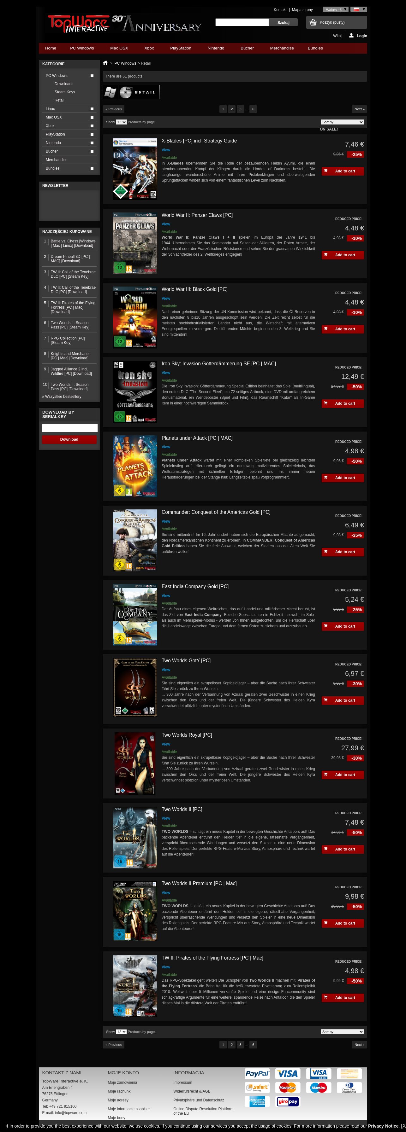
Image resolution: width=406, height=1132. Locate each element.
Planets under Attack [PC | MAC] (197, 438)
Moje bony (116, 1118)
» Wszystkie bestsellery (61, 396)
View (166, 150)
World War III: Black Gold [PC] (195, 289)
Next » (360, 109)
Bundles (315, 50)
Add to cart (339, 171)
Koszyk (332, 22)
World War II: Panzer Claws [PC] (197, 215)
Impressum (182, 1082)
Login (358, 35)
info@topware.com (71, 1113)
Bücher (247, 50)
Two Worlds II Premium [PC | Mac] (199, 883)
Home (50, 48)
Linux (50, 109)
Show (110, 122)
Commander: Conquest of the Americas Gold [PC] (216, 512)
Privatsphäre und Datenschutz (198, 1100)
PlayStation (180, 50)
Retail (59, 100)
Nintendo (215, 50)
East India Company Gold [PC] (195, 586)
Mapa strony (302, 10)
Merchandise (282, 48)
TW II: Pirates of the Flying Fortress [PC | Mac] (212, 958)
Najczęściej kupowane (67, 231)
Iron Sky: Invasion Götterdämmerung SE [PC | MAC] (219, 363)
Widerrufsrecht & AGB (191, 1091)
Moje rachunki (119, 1091)
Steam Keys (65, 92)
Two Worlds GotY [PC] (186, 660)
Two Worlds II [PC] (182, 809)
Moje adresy (118, 1100)
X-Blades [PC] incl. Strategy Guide (199, 140)
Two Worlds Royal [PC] (187, 735)
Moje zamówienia (122, 1082)
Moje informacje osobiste (129, 1109)
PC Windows (82, 50)
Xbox (149, 50)
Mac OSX (119, 50)
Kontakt (280, 10)
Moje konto (123, 1072)
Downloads (64, 84)
